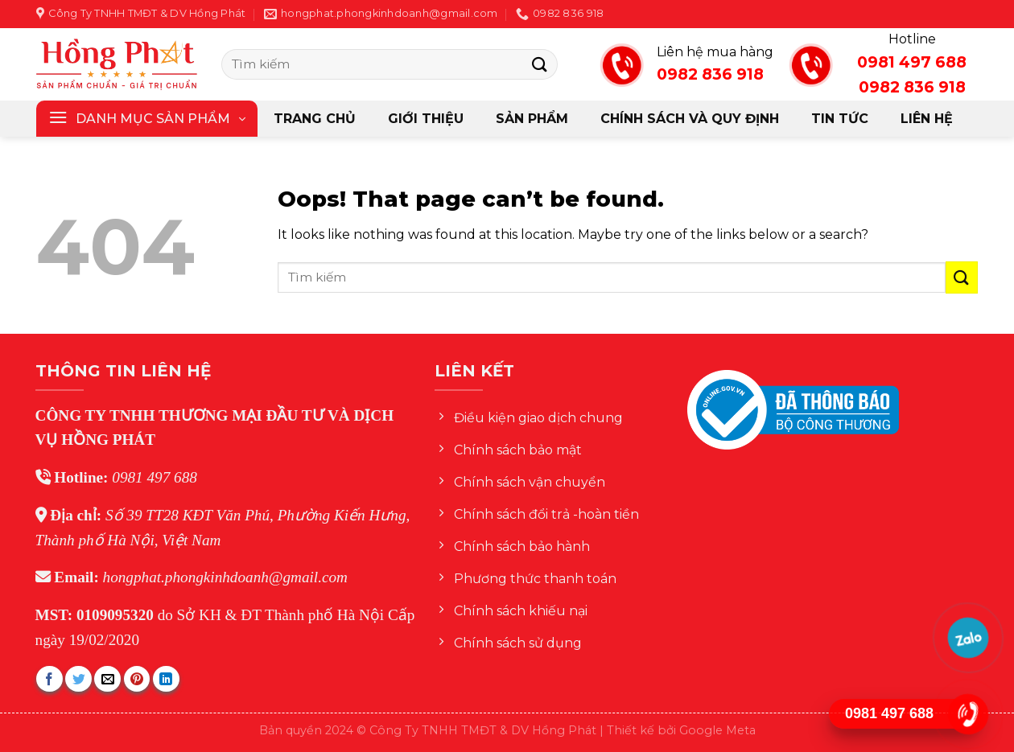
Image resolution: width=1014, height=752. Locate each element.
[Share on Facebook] (49, 679)
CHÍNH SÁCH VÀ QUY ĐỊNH (689, 118)
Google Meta (717, 730)
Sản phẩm (532, 118)
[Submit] (540, 64)
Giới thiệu (426, 118)
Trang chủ (315, 118)
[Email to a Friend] (107, 679)
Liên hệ (927, 118)
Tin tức (839, 118)
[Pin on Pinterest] (137, 679)
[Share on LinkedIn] (166, 679)
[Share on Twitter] (78, 679)
